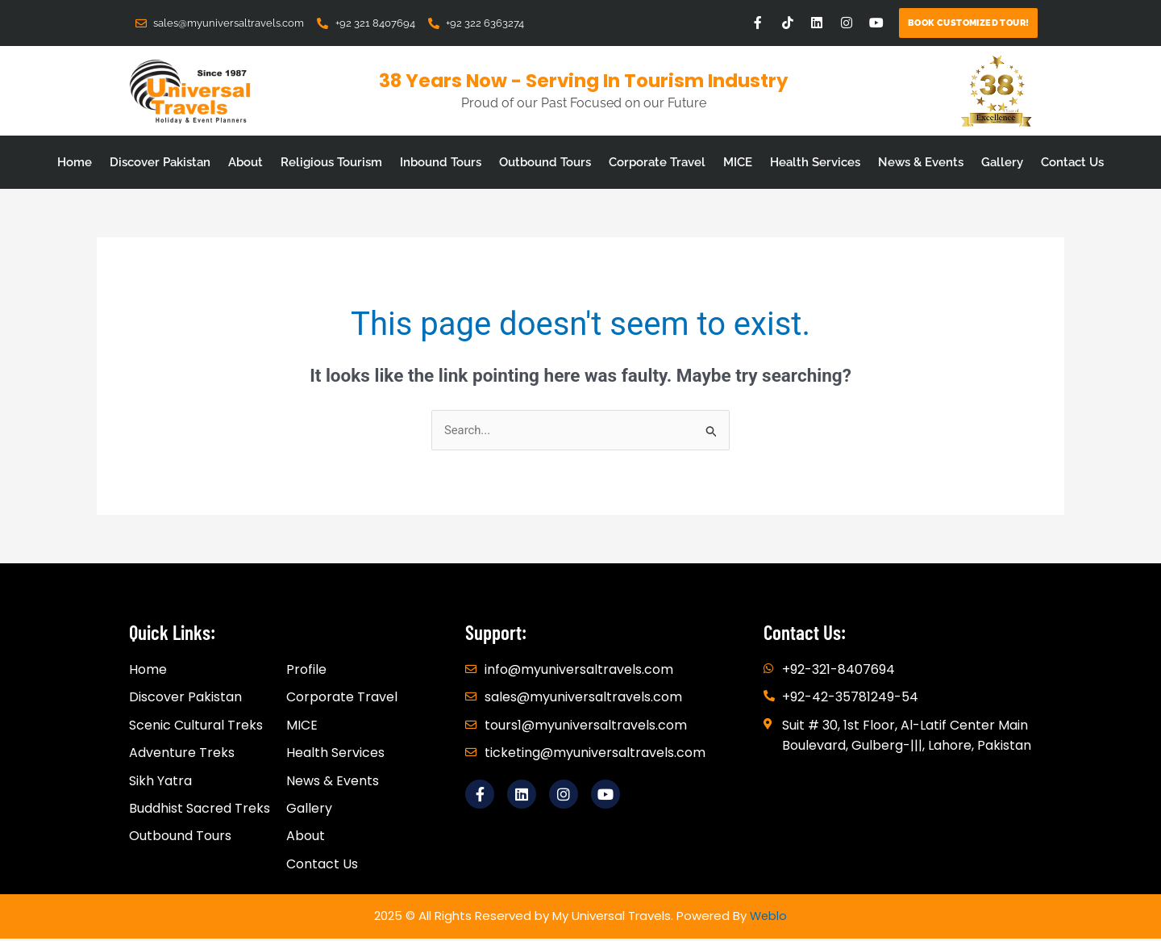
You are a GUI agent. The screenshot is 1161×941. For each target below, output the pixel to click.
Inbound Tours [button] (440, 162)
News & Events (920, 162)
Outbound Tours (545, 162)
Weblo (768, 918)
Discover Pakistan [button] (160, 162)
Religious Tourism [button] (331, 162)
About (245, 162)
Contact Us (1072, 162)
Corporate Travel (657, 162)
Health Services (815, 162)
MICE (737, 162)
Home (74, 162)
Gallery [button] (1002, 162)
